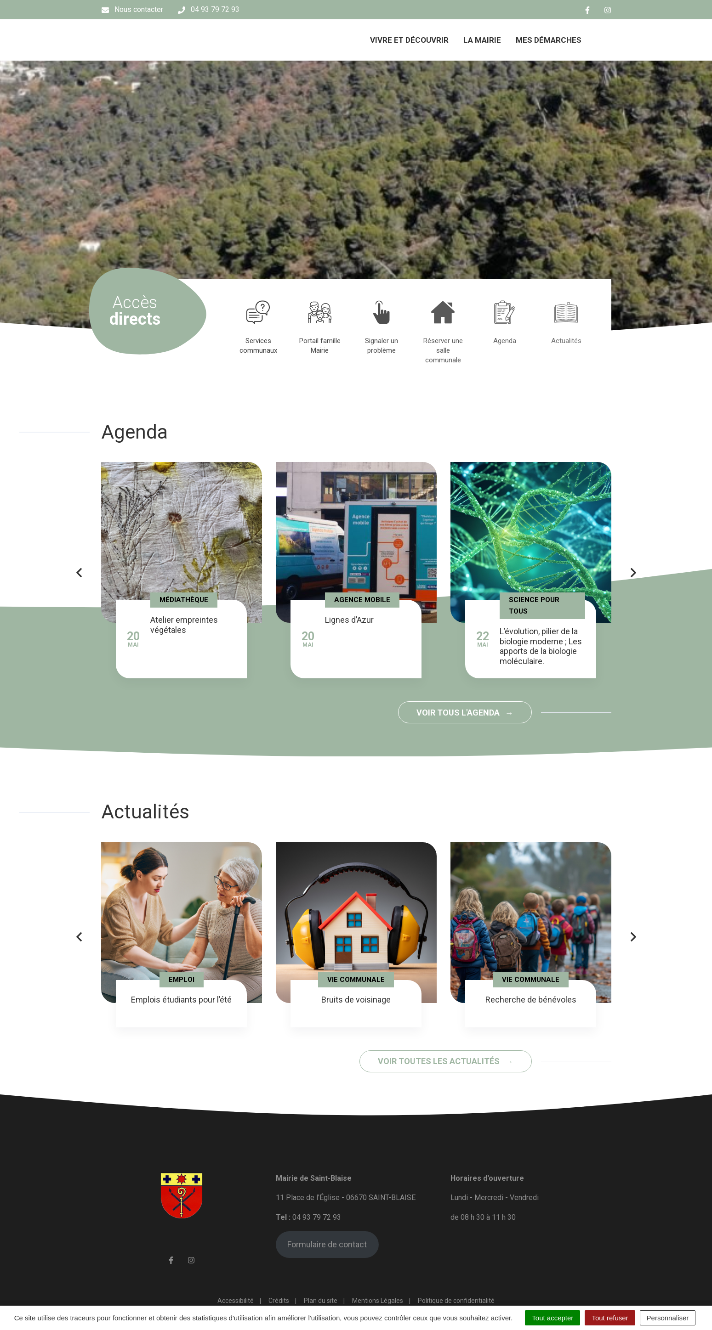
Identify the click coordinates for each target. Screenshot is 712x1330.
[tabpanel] (258, 326)
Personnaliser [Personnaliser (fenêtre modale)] (668, 1318)
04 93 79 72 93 (316, 1217)
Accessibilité (235, 1300)
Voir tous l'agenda (458, 712)
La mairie (482, 40)
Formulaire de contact (327, 1244)
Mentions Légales (377, 1300)
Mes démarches (548, 40)
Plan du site (320, 1300)
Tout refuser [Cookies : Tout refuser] (610, 1318)
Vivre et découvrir (409, 40)
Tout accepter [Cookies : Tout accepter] (552, 1318)
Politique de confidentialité (456, 1300)
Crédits (278, 1300)
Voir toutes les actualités (439, 1061)
